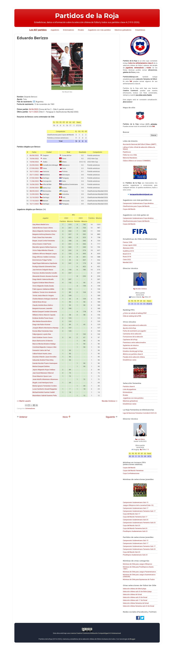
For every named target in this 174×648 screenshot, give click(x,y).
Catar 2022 (127, 259)
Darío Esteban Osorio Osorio (43, 337)
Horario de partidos (130, 348)
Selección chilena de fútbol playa (134, 589)
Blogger (132, 639)
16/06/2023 (34, 184)
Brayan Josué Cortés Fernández (44, 241)
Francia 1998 (127, 242)
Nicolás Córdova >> (109, 401)
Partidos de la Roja (87, 16)
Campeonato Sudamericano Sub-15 (135, 502)
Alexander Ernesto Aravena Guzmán (45, 276)
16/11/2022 (34, 171)
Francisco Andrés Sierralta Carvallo (45, 273)
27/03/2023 (34, 178)
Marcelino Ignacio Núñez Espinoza (45, 247)
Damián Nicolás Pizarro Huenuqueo (45, 363)
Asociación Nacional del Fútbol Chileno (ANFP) (139, 144)
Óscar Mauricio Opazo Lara (42, 376)
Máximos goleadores (123, 30)
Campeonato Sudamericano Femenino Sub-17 (139, 511)
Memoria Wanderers (130, 158)
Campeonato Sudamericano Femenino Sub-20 (139, 522)
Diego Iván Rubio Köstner (41, 324)
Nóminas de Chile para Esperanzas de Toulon (139, 579)
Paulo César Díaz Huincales (42, 237)
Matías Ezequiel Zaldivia (41, 366)
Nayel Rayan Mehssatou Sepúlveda (45, 263)
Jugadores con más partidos (99, 30)
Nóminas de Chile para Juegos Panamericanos (139, 572)
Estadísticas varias (129, 360)
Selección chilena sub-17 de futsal (135, 600)
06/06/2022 (33, 109)
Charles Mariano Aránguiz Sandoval (45, 299)
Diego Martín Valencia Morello (43, 279)
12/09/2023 (34, 194)
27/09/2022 (34, 168)
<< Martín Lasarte (24, 401)
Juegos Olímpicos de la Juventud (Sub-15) (138, 505)
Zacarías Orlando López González (44, 357)
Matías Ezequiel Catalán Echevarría (45, 311)
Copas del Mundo (129, 209)
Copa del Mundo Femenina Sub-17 (135, 517)
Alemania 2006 (128, 248)
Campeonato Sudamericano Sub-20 (135, 520)
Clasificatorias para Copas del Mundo (136, 206)
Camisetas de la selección (132, 334)
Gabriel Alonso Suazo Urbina (43, 228)
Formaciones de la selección (133, 337)
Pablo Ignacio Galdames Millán (43, 289)
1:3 (148, 449)
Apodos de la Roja (129, 328)
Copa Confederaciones (131, 473)
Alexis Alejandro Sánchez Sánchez (45, 231)
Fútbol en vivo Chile (130, 155)
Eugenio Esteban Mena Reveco (43, 282)
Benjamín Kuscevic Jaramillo (42, 308)
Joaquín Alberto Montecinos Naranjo (45, 328)
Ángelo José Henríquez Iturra (43, 382)
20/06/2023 (34, 188)
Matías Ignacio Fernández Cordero (45, 386)
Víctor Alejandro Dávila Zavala (43, 286)
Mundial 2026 (128, 262)
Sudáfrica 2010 (128, 251)
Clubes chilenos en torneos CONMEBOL (137, 161)
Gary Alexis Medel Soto (41, 224)
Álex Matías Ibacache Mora (42, 321)
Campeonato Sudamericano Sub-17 (135, 508)
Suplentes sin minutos (131, 345)
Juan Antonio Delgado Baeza (43, 270)
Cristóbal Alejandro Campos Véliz (44, 347)
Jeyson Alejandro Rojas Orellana (44, 370)
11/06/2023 (34, 181)
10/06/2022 (34, 158)
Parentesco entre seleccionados (134, 342)
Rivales (81, 30)
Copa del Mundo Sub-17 (131, 514)
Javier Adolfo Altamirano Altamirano (45, 379)
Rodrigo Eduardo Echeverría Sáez (44, 266)
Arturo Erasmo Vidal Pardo (42, 244)
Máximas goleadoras (130, 401)
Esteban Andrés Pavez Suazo (43, 318)
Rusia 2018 (127, 257)
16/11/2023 (33, 112)
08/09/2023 (34, 191)
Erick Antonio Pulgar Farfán (42, 260)
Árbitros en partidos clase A (133, 354)
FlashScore (127, 152)
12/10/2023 (34, 197)
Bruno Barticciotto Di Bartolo (43, 341)
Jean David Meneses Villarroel (43, 373)
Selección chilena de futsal (132, 594)
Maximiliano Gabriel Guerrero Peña (45, 395)
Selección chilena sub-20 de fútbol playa (137, 591)
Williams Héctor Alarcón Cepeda (44, 315)
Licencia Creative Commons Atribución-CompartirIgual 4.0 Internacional (95, 633)
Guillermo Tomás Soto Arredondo (44, 292)
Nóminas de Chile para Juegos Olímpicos (137, 564)
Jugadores (55, 30)
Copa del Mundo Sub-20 (131, 525)
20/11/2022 (34, 175)
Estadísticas (140, 30)
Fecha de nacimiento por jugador (134, 331)
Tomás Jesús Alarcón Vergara (43, 295)
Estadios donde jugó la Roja (133, 351)
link (131, 81)
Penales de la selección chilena (134, 357)
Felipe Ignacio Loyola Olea (42, 334)
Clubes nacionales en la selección (135, 325)
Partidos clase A (129, 386)
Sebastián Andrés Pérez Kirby (43, 360)
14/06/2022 (34, 162)
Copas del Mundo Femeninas (133, 470)
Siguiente (111, 416)
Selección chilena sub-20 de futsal (135, 597)
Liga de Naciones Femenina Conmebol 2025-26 (140, 413)
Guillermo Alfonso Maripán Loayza (45, 253)
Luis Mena (141, 439)
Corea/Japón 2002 (130, 245)
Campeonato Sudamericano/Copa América (138, 203)
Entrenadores (68, 30)
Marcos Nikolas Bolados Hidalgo (44, 344)
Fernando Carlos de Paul (41, 350)
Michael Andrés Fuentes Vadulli (44, 392)
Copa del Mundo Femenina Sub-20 (135, 528)
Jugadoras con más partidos (133, 398)
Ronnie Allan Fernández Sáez (43, 331)
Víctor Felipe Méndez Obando (43, 250)
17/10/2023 (34, 201)
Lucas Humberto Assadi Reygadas (45, 389)
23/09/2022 (34, 165)
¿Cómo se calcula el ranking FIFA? (135, 313)
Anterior (22, 416)
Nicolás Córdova (141, 289)
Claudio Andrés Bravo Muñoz (43, 305)
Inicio (66, 416)
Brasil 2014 (127, 254)
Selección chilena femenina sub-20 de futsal (138, 606)
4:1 (150, 297)
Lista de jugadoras (129, 389)
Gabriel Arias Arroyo (40, 302)
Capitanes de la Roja (130, 339)
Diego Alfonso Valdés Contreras (44, 257)
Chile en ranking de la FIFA (132, 316)
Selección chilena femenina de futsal (136, 603)
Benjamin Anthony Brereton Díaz (44, 234)
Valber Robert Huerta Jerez (42, 353)
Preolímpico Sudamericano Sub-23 (135, 531)
